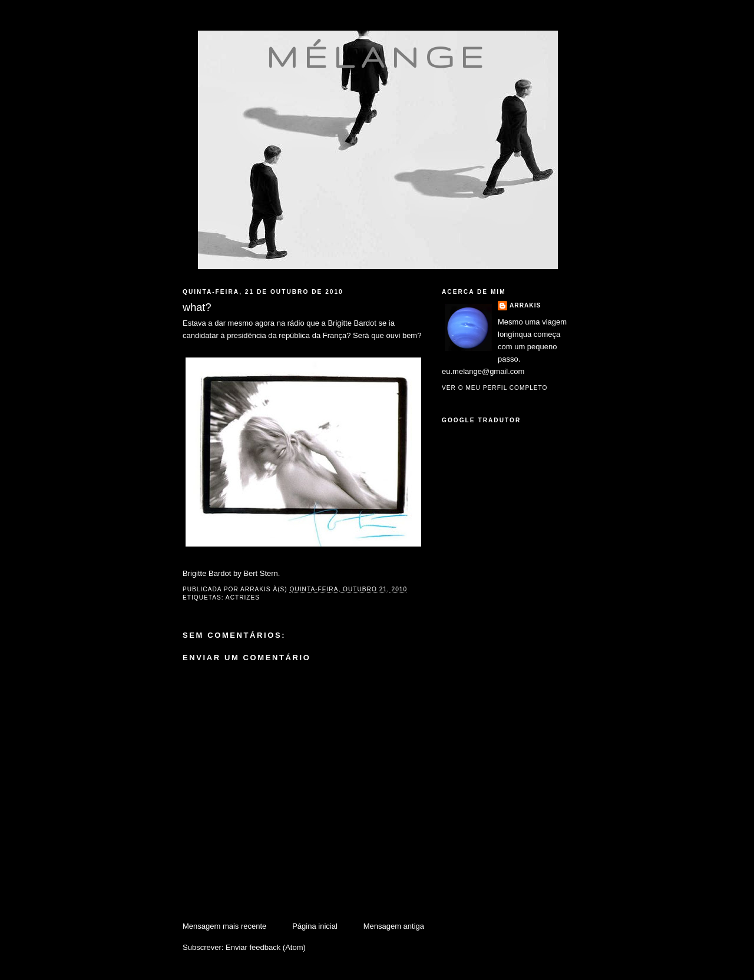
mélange (378, 56)
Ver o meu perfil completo (495, 388)
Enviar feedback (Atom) (266, 947)
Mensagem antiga (393, 926)
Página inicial (315, 926)
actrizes (243, 597)
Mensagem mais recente (224, 926)
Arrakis (525, 305)
